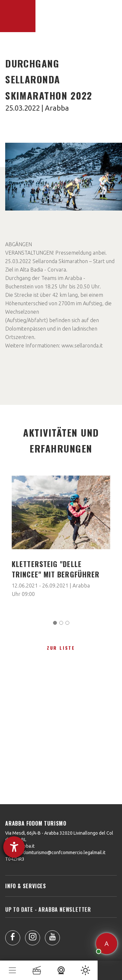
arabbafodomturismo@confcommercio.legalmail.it (55, 852)
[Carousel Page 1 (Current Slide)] (55, 623)
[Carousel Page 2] (61, 623)
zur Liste (61, 647)
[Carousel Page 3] (67, 623)
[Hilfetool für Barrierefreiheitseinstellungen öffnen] (14, 847)
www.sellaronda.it (82, 345)
